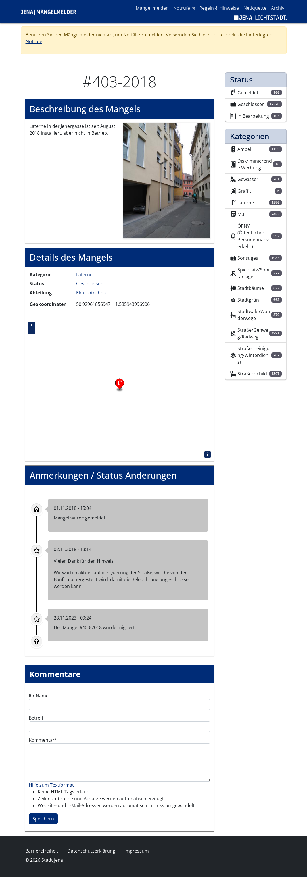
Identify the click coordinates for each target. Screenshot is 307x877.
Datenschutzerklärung (91, 851)
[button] (166, 180)
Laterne (84, 274)
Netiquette (254, 8)
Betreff (36, 718)
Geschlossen (89, 283)
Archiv (277, 8)
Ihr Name (39, 696)
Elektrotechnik (91, 293)
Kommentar (42, 740)
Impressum (136, 851)
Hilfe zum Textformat (51, 785)
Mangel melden (152, 8)
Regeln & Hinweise (219, 8)
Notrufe (185, 7)
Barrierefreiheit (41, 851)
